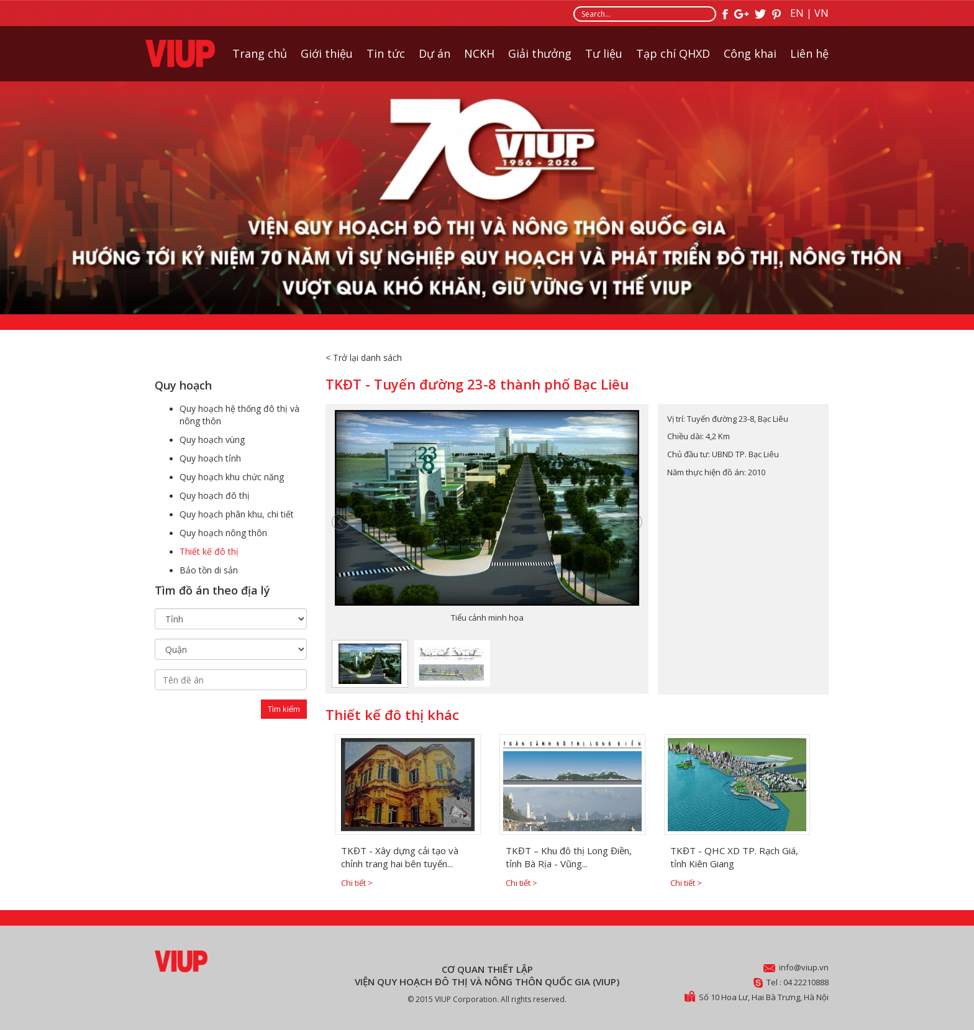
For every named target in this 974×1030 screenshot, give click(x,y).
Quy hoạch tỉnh (210, 458)
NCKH (479, 53)
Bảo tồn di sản (209, 570)
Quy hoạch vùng (212, 439)
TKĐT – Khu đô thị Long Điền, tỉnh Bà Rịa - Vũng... (569, 857)
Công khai (750, 53)
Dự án (434, 53)
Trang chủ (259, 53)
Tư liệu (603, 53)
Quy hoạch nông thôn (223, 533)
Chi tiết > (357, 882)
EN (797, 13)
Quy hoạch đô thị (215, 495)
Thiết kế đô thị (209, 551)
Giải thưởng (539, 53)
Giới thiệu (327, 53)
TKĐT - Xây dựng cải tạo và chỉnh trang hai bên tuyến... (399, 857)
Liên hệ (809, 53)
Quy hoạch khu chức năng (232, 477)
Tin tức (385, 53)
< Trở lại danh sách (363, 357)
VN (821, 13)
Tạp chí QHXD (673, 53)
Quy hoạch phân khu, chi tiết (237, 514)
